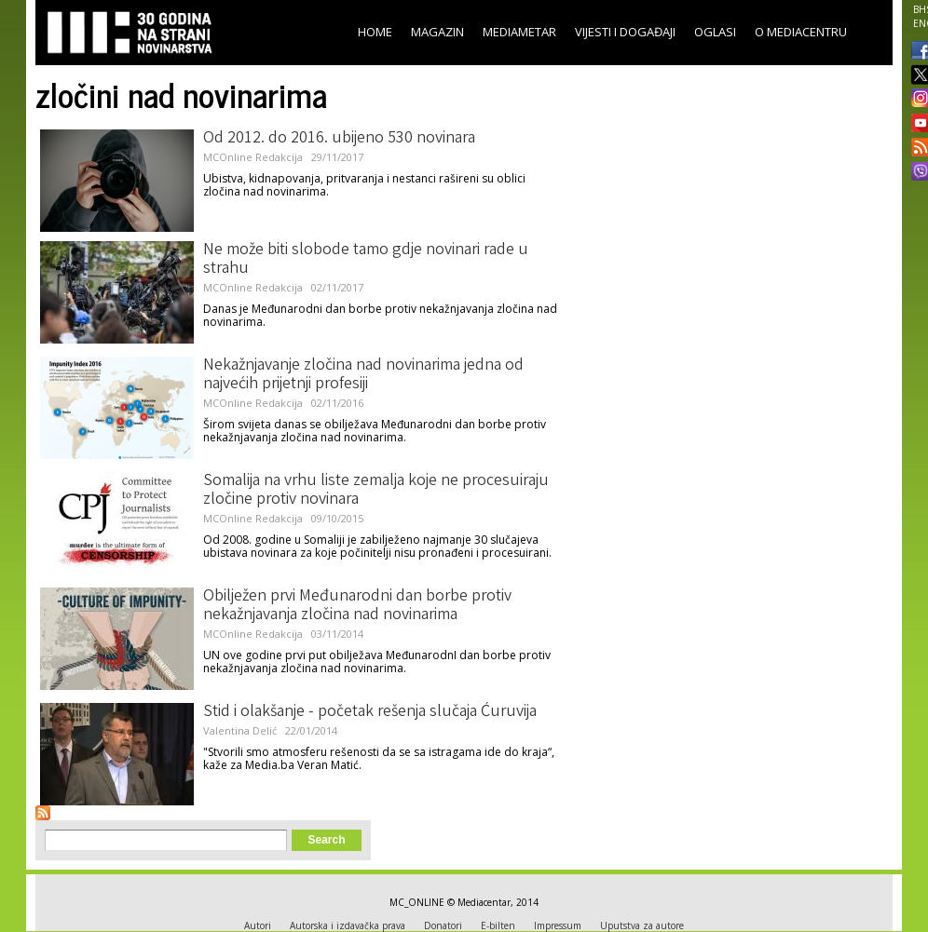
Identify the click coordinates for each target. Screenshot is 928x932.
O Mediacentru (801, 31)
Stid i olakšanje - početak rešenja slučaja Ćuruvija (370, 712)
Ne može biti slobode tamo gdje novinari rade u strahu (365, 259)
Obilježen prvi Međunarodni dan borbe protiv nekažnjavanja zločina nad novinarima (357, 606)
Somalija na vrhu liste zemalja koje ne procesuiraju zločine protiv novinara (376, 490)
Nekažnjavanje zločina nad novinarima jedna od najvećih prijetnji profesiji (363, 375)
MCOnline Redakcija (253, 157)
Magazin (437, 31)
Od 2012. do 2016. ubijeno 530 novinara (339, 139)
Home (375, 31)
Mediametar (519, 31)
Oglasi (715, 31)
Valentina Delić (240, 730)
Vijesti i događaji (625, 31)
